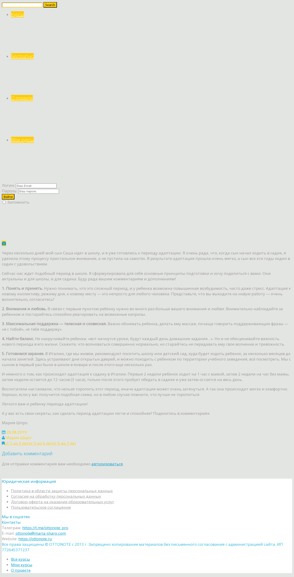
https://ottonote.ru (35, 538)
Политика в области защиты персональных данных (62, 490)
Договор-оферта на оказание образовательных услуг (62, 501)
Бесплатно (151, 74)
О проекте (151, 116)
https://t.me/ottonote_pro (45, 527)
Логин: (8, 185)
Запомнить (16, 202)
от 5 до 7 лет (64, 443)
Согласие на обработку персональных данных (56, 496)
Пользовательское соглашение (41, 507)
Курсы (151, 32)
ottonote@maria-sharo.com (41, 533)
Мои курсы (151, 158)
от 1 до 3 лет (16, 443)
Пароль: (9, 190)
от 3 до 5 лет (40, 443)
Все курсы (20, 559)
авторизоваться (107, 463)
